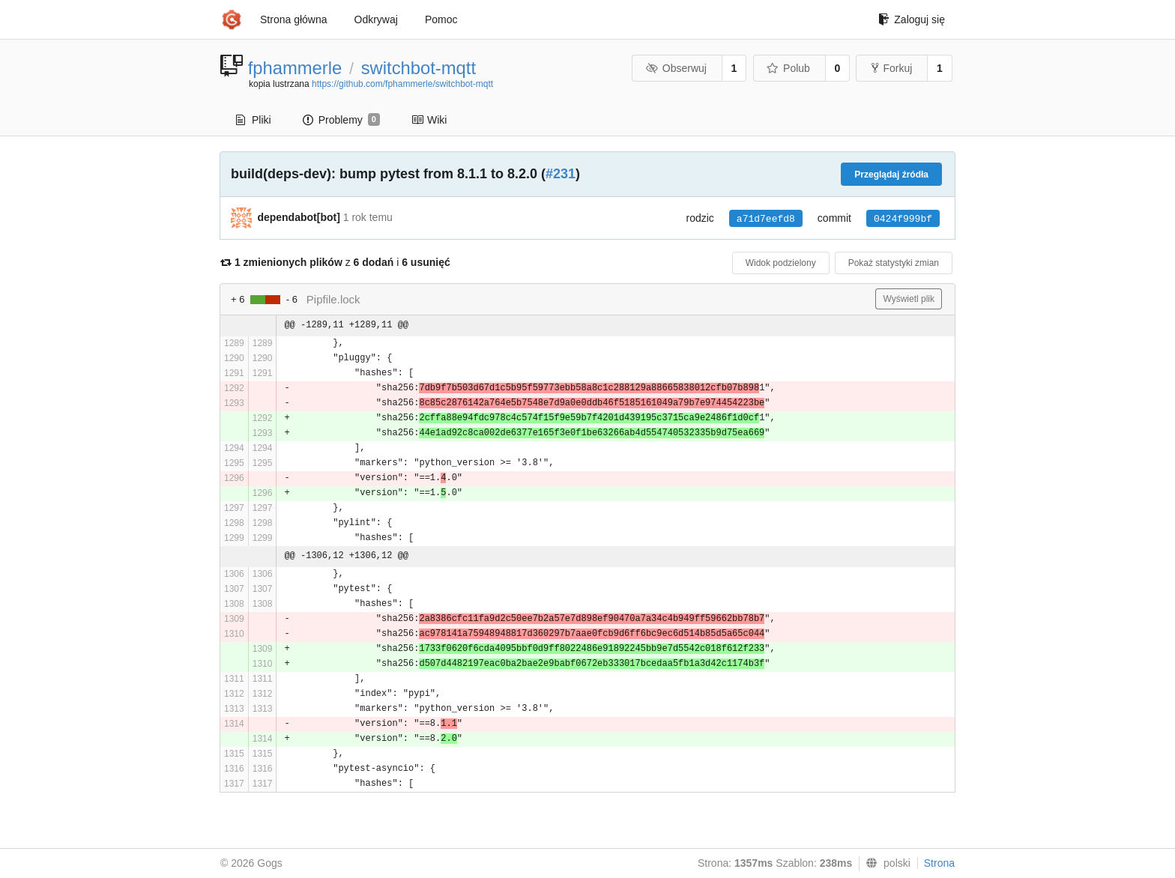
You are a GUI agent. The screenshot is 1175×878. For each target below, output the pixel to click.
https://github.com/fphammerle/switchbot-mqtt (402, 84)
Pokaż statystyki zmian (893, 263)
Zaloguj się (911, 19)
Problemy (341, 120)
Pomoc (441, 19)
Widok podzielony (781, 263)
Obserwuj (676, 68)
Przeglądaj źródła (891, 174)
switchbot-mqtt (418, 68)
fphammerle (295, 68)
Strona (939, 863)
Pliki (253, 120)
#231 (561, 173)
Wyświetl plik (908, 299)
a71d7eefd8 (766, 219)
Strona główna (293, 19)
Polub (788, 68)
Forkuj (892, 68)
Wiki (429, 120)
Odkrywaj (376, 19)
